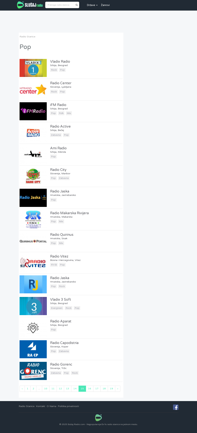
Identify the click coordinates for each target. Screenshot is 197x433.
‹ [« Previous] (22, 388)
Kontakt (40, 406)
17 (96, 388)
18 (104, 388)
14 (74, 388)
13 (67, 388)
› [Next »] (117, 388)
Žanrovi (105, 5)
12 (60, 388)
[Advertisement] (98, 21)
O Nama (51, 406)
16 (89, 388)
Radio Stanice (27, 36)
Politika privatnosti (68, 406)
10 (45, 388)
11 (53, 388)
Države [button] (92, 5)
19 (111, 388)
